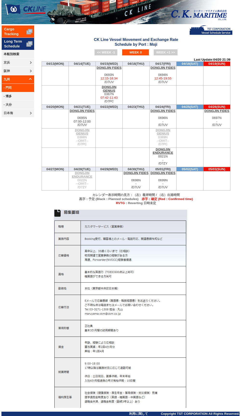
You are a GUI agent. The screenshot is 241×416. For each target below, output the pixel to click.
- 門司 (8, 88)
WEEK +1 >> (165, 52)
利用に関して (138, 414)
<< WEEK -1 (106, 52)
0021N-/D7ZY (163, 156)
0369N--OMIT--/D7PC (163, 137)
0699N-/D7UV (163, 180)
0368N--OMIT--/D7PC (82, 137)
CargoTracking (11, 31)
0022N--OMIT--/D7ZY (82, 180)
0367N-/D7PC (109, 94)
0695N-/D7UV (82, 118)
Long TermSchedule (13, 43)
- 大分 (8, 104)
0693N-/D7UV (109, 75)
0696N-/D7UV (163, 118)
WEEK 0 (135, 52)
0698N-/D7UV (136, 180)
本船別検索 (11, 54)
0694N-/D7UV (163, 75)
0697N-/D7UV (216, 118)
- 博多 (8, 96)
